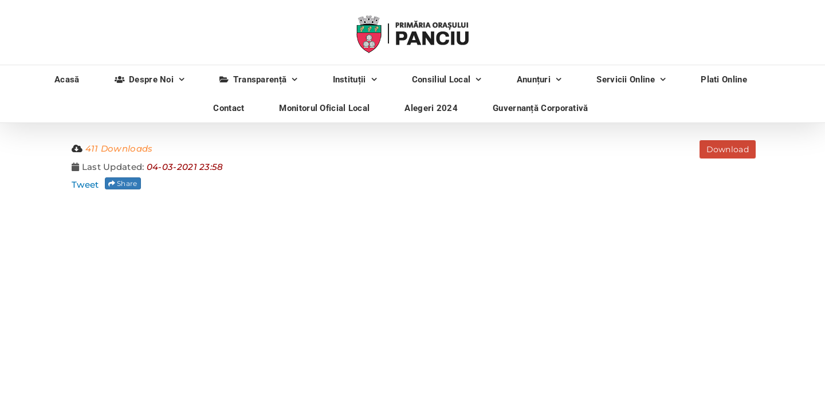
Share (123, 183)
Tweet (85, 184)
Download (727, 149)
